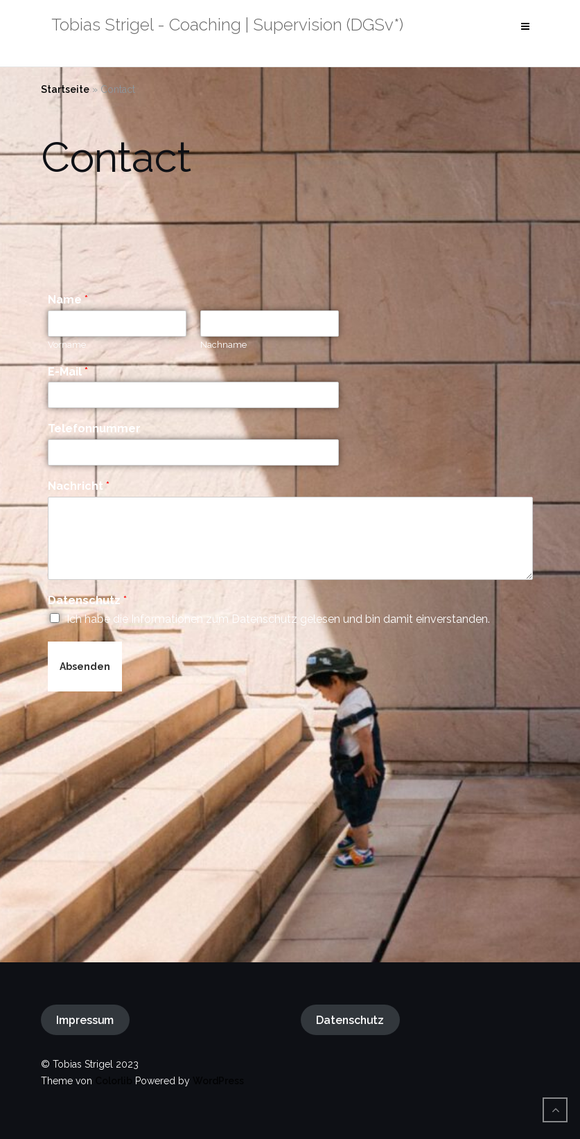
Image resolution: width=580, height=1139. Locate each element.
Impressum (85, 1020)
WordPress (218, 1080)
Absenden (85, 666)
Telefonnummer (94, 428)
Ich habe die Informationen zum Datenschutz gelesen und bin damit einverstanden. (278, 619)
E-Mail (68, 371)
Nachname (223, 344)
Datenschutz (87, 600)
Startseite (65, 89)
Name (68, 299)
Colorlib (113, 1080)
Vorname (67, 344)
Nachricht (78, 486)
